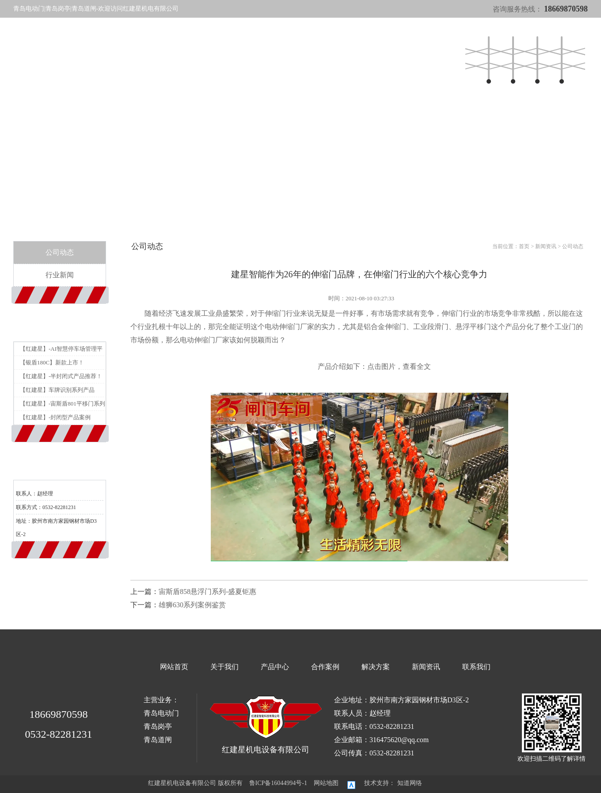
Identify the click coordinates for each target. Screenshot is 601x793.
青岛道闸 (158, 739)
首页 (524, 246)
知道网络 (409, 783)
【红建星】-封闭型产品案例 (55, 417)
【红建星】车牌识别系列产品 (57, 390)
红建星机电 (69, 60)
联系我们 (457, 59)
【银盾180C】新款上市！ (52, 362)
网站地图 (326, 783)
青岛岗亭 (158, 726)
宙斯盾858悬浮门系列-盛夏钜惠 (207, 591)
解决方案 (290, 59)
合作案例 (265, 59)
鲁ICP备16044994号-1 (278, 783)
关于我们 (215, 59)
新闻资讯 (316, 59)
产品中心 (240, 59)
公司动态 (60, 252)
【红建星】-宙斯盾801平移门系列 (62, 403)
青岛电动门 (161, 713)
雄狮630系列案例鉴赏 (192, 605)
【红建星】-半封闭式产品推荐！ (61, 376)
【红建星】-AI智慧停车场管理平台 (61, 350)
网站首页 (190, 59)
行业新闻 (60, 275)
